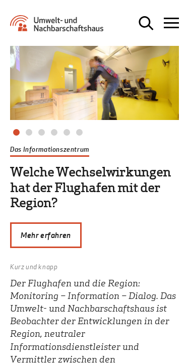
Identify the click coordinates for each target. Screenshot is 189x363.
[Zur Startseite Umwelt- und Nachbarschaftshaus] (59, 26)
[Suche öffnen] (146, 23)
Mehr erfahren (46, 235)
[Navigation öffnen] (171, 23)
